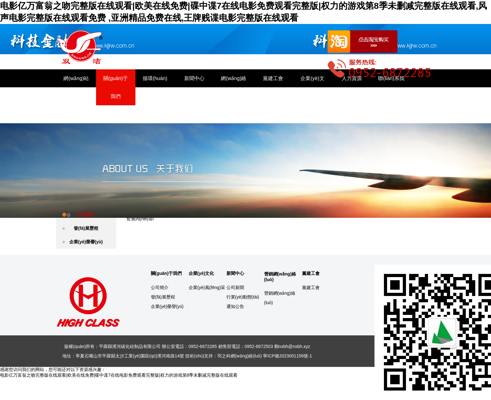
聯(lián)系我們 (391, 87)
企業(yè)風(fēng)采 (207, 287)
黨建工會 (273, 78)
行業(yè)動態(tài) (242, 296)
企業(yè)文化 (312, 87)
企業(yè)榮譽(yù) (86, 241)
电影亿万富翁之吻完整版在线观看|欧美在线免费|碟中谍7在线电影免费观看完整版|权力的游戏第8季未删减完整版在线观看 (118, 375)
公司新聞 (235, 287)
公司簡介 (86, 214)
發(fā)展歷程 (86, 228)
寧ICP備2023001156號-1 (287, 355)
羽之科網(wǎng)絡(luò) (239, 355)
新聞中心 (194, 78)
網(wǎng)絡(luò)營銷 (233, 87)
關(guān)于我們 (115, 87)
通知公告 (235, 306)
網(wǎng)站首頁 (76, 87)
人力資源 (352, 78)
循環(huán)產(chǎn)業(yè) (155, 96)
